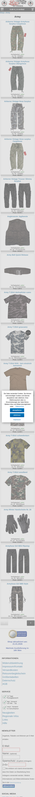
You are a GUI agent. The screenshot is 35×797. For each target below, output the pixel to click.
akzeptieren (17, 410)
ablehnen (17, 415)
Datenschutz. (19, 406)
